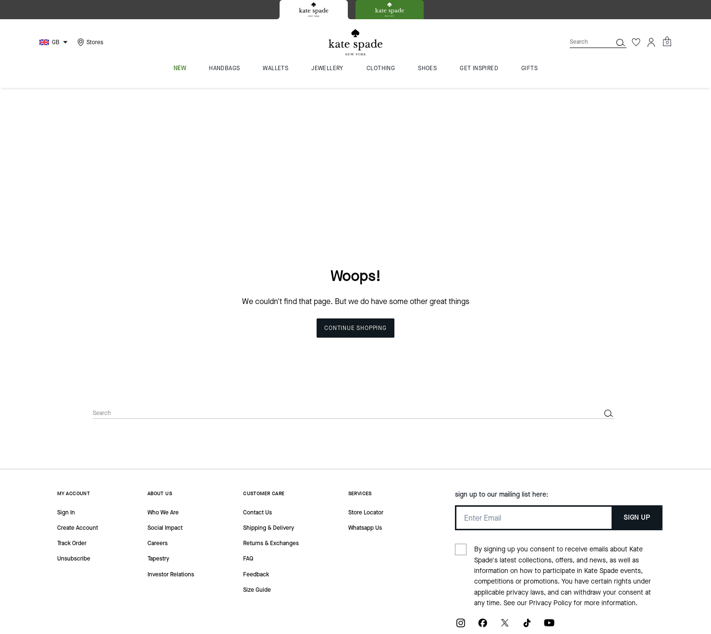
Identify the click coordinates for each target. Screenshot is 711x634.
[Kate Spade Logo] (355, 42)
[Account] (651, 42)
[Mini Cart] (667, 42)
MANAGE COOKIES (592, 591)
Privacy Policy (550, 469)
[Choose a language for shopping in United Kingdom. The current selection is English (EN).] (54, 42)
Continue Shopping (355, 194)
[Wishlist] (636, 42)
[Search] (583, 42)
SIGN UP (637, 383)
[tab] (314, 9)
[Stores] (89, 42)
